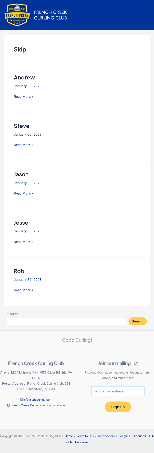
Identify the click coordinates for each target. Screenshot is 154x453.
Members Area (78, 442)
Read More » (24, 96)
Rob (19, 271)
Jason (21, 174)
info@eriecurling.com (37, 400)
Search (12, 314)
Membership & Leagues (113, 436)
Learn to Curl (85, 436)
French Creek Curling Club (29, 405)
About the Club (144, 436)
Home (69, 436)
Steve (21, 125)
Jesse (21, 222)
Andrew (24, 77)
